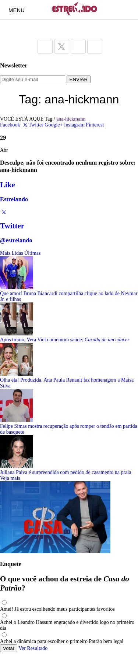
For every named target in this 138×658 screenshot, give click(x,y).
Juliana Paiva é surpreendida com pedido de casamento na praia (65, 472)
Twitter (32, 125)
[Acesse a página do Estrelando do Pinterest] (94, 46)
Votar (8, 648)
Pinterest (95, 125)
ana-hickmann (70, 119)
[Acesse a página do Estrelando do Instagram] (78, 46)
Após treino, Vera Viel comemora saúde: (65, 339)
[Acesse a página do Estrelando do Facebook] (45, 46)
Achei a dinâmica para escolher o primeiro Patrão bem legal (61, 641)
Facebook (10, 125)
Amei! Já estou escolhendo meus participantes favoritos (57, 609)
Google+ (54, 125)
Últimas (32, 253)
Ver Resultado (32, 648)
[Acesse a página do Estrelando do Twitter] (61, 46)
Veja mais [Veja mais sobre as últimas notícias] (10, 478)
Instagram (74, 125)
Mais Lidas (11, 253)
